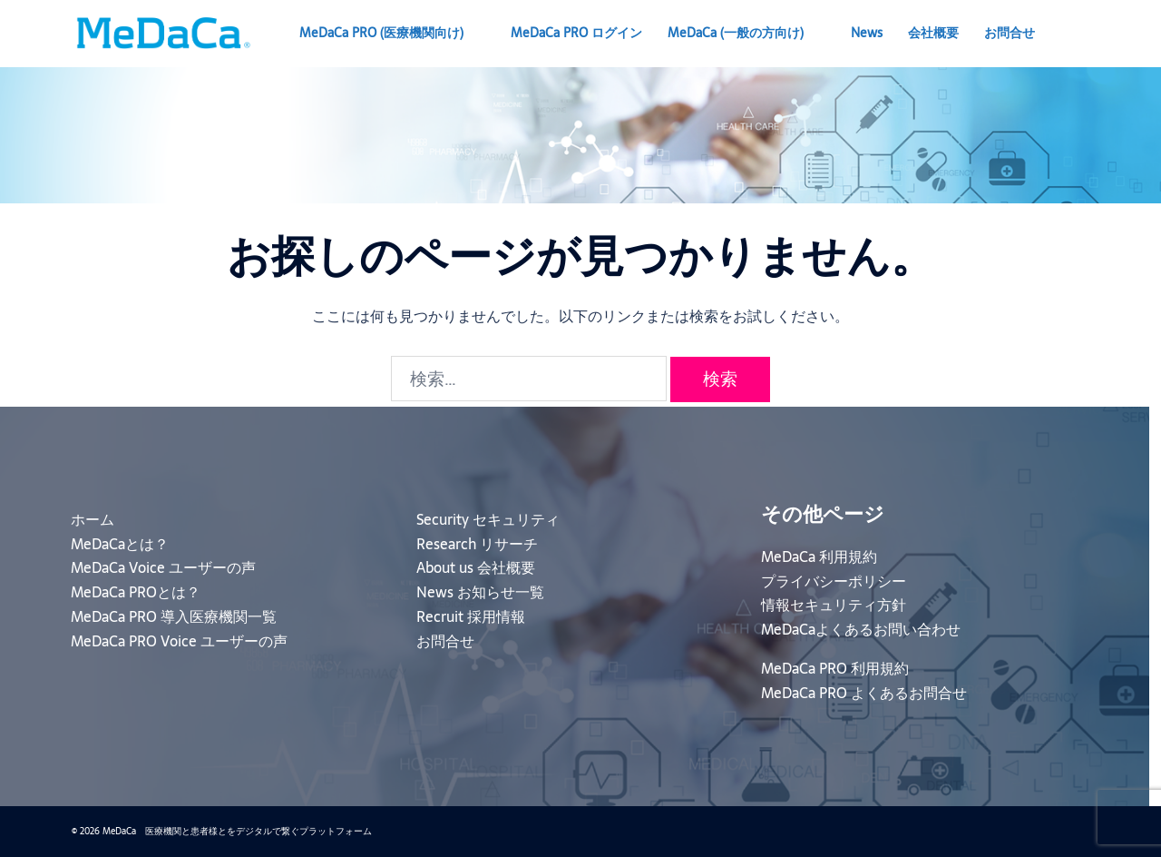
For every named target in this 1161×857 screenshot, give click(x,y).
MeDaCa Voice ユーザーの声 (163, 567)
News (867, 33)
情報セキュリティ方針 (833, 604)
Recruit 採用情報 (470, 616)
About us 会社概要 (475, 567)
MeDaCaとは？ (120, 544)
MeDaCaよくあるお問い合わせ (861, 629)
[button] (1082, 33)
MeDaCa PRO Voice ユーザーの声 (179, 641)
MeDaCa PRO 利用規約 (835, 668)
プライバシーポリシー (833, 581)
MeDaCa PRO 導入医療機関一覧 (174, 616)
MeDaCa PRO (381, 33)
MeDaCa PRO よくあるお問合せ (864, 692)
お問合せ (1009, 33)
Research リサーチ (477, 544)
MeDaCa (736, 33)
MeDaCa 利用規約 (819, 556)
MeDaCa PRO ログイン (576, 33)
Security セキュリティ (488, 519)
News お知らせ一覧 (480, 592)
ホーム (92, 519)
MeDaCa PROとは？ (135, 592)
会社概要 (933, 33)
